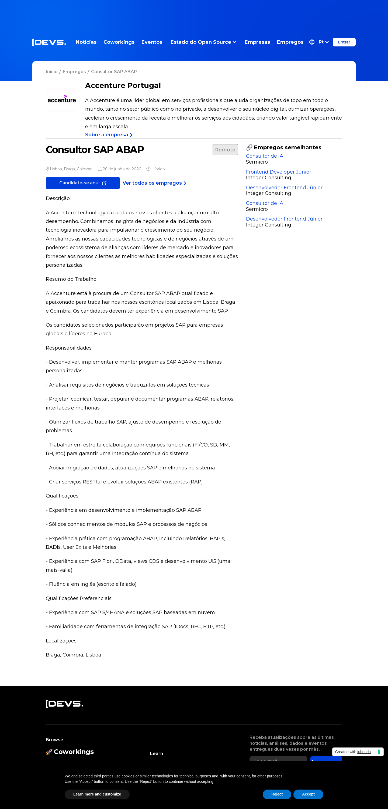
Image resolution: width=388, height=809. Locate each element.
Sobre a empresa (109, 134)
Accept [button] (308, 794)
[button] (319, 42)
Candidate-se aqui (82, 182)
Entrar (344, 42)
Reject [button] (277, 794)
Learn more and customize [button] (97, 794)
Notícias (86, 42)
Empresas (257, 42)
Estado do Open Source (203, 42)
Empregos (290, 42)
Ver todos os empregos (154, 183)
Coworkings (118, 42)
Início (52, 71)
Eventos (151, 42)
